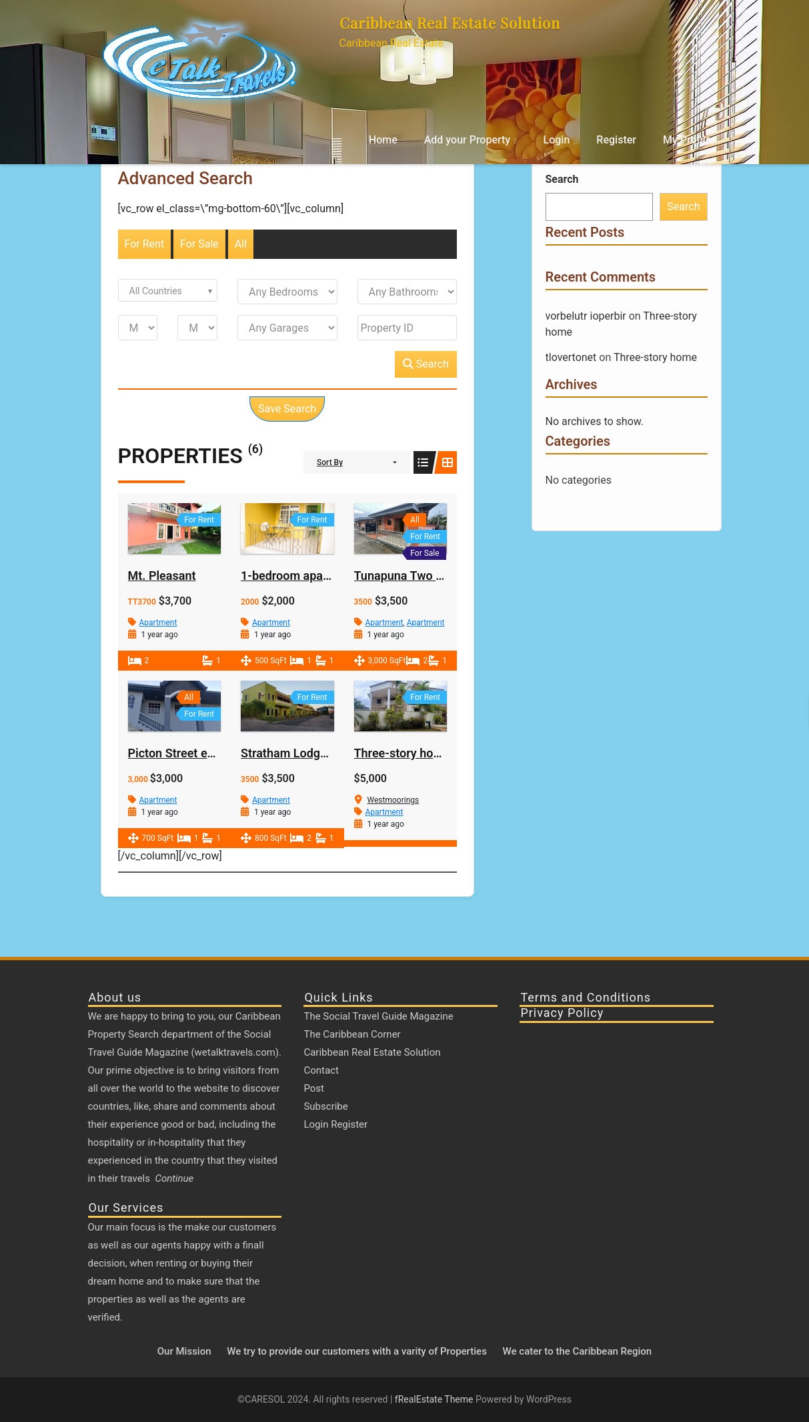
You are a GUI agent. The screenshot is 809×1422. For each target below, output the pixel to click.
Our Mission (184, 1351)
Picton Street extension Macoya (213, 753)
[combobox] (168, 290)
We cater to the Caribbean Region (577, 1351)
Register (616, 139)
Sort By (330, 462)
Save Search (287, 408)
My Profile (687, 139)
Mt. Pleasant (162, 576)
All (241, 244)
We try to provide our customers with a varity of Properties (357, 1351)
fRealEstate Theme (435, 1399)
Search (426, 364)
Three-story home (402, 753)
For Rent (145, 244)
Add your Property (467, 139)
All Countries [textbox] (155, 291)
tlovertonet (571, 357)
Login (557, 139)
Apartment (158, 622)
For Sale (199, 244)
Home (383, 139)
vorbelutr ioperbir (586, 316)
